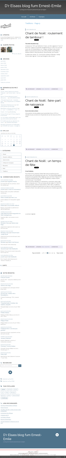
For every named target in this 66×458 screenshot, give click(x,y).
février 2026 (4, 65)
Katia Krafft (4, 354)
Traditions (5, 171)
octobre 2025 (4, 73)
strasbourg (4, 398)
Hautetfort (36, 451)
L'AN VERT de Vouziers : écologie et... (12, 126)
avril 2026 (3, 61)
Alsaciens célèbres (7, 157)
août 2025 (3, 78)
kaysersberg (16, 395)
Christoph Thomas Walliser (8, 346)
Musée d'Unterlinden (6, 419)
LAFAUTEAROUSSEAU (15, 98)
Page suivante (60, 253)
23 (13, 143)
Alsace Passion (4, 407)
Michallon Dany (5, 223)
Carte (4, 265)
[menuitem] (24, 16)
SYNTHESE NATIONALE (12, 122)
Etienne (3, 205)
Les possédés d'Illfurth (13, 205)
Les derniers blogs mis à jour (23, 453)
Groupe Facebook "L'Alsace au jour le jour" (10, 422)
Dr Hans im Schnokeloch (14, 189)
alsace (8, 395)
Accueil (23, 17)
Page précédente (36, 253)
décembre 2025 (5, 69)
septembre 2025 (5, 75)
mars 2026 (3, 63)
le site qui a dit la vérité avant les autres (11, 118)
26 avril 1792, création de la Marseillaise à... (8, 294)
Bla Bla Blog (13, 112)
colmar (3, 389)
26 (2, 145)
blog (55, 454)
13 (54, 253)
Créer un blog (30, 451)
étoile (7, 392)
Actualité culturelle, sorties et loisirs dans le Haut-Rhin (11, 410)
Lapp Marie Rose (5, 213)
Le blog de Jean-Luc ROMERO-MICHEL (11, 102)
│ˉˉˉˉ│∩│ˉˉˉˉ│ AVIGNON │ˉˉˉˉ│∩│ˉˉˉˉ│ (10, 110)
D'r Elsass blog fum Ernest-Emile (33, 6)
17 (16, 141)
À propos (41, 17)
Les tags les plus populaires (43, 453)
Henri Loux (14, 197)
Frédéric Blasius (5, 312)
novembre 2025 (5, 71)
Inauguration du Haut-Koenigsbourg (11, 214)
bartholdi (9, 389)
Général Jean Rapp (6, 285)
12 (52, 253)
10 (49, 253)
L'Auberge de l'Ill (5, 415)
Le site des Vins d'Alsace (7, 413)
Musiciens (5, 165)
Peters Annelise (5, 197)
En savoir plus (58, 456)
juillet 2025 (3, 80)
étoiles (15, 389)
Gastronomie (6, 160)
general (3, 395)
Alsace (4, 154)
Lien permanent (30, 89)
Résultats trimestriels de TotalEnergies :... (11, 124)
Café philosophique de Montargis (10, 105)
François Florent (5, 114)
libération (13, 392)
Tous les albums (17, 53)
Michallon (3, 242)
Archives (32, 17)
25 (19, 143)
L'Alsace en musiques (8, 162)
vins (2, 392)
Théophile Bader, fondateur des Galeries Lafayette (9, 303)
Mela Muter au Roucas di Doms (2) (9, 108)
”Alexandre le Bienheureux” (7, 105)
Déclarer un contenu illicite (14, 454)
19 (2, 143)
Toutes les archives (5, 82)
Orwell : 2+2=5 (4, 112)
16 (13, 141)
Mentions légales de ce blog (24, 454)
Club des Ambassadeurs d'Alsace (9, 405)
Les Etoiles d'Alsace (5, 417)
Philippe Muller (5, 320)
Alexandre (3, 249)
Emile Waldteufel (13, 249)
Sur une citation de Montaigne (8, 117)
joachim (3, 181)
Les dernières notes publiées (33, 453)
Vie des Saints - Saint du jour (10, 93)
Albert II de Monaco (13, 242)
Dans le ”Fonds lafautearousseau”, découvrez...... (9, 97)
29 (11, 145)
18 (19, 141)
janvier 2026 (4, 67)
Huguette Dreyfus (12, 181)
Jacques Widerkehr (6, 338)
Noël (4, 168)
